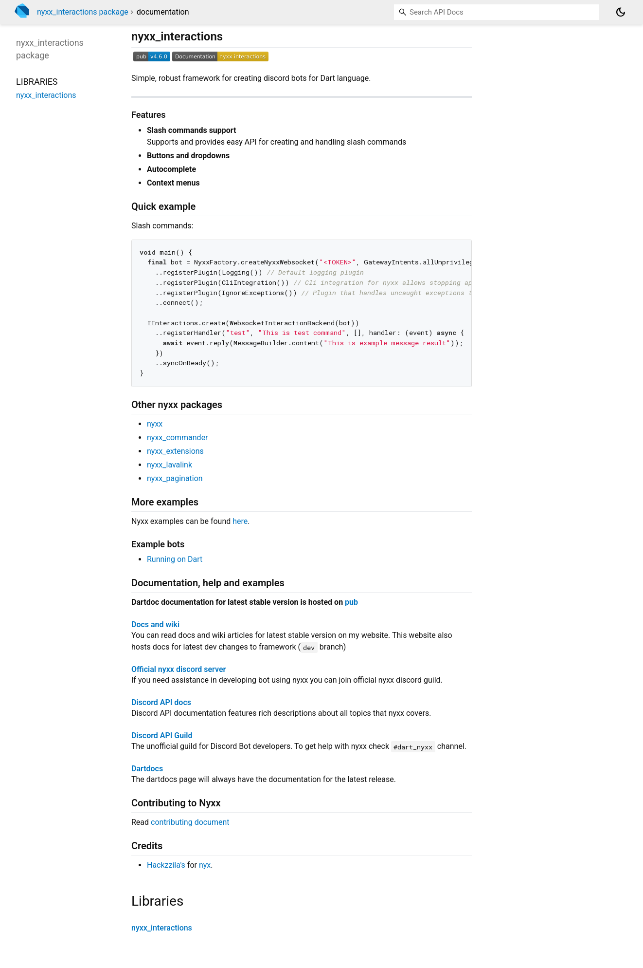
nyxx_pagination (175, 478)
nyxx (154, 423)
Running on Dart (174, 559)
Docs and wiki (155, 624)
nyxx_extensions (175, 451)
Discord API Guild (161, 735)
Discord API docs (161, 702)
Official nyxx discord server (178, 669)
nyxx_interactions (161, 927)
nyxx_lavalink (169, 464)
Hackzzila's (166, 865)
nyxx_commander (177, 437)
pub (351, 602)
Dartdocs (147, 768)
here (240, 521)
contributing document (190, 822)
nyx (205, 865)
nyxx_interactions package (82, 12)
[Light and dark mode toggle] (620, 12)
